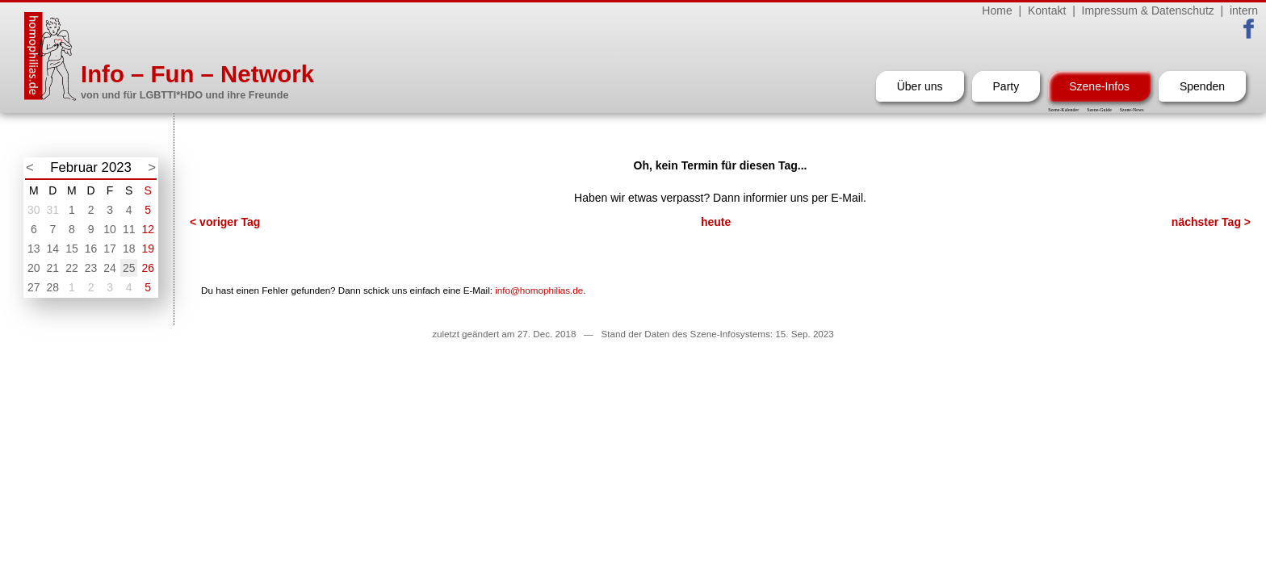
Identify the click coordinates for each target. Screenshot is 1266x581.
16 (91, 248)
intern (1244, 10)
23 (91, 267)
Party (1006, 86)
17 (109, 248)
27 (33, 287)
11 (129, 229)
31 (53, 209)
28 (53, 287)
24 (109, 267)
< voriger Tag (225, 221)
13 (33, 248)
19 (147, 248)
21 (53, 267)
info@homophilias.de (539, 290)
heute (716, 221)
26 (147, 267)
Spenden (1202, 86)
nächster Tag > (1211, 221)
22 (71, 267)
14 (53, 248)
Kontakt (1047, 10)
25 (129, 267)
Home (997, 10)
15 (71, 248)
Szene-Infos (1099, 86)
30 (33, 209)
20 (33, 267)
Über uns (920, 86)
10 (109, 229)
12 (147, 229)
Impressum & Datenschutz (1148, 10)
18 (129, 248)
